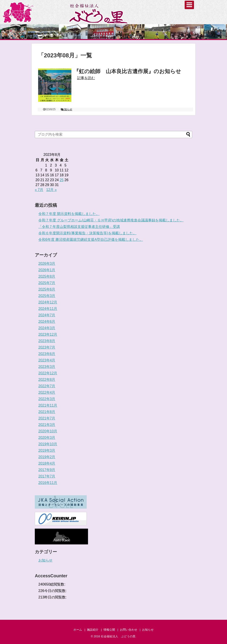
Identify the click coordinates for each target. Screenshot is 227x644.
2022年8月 (46, 379)
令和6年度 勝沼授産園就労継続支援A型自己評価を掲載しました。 (90, 239)
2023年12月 (47, 334)
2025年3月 (46, 296)
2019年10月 (47, 444)
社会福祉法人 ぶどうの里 (118, 636)
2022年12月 (47, 373)
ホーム (77, 629)
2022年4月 (46, 392)
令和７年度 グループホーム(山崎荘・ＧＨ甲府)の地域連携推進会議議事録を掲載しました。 (111, 220)
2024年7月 (46, 315)
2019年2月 (46, 457)
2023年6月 (46, 354)
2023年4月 (46, 360)
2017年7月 (46, 476)
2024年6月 (46, 321)
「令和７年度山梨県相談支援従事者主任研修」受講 (79, 227)
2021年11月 (47, 405)
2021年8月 (46, 412)
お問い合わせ (128, 629)
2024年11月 (47, 309)
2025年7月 (46, 283)
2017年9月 (46, 470)
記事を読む (86, 78)
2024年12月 (47, 302)
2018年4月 (46, 463)
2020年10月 (47, 431)
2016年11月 (47, 483)
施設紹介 (92, 629)
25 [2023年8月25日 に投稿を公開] (62, 180)
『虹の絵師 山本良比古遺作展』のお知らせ (127, 71)
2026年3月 (46, 263)
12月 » (51, 190)
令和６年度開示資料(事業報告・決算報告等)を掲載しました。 (87, 233)
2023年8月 (46, 341)
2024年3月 (46, 328)
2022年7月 (46, 386)
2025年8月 (46, 276)
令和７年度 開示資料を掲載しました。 (69, 214)
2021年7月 (46, 418)
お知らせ (67, 109)
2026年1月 (46, 270)
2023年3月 (46, 367)
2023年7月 (46, 347)
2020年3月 (46, 437)
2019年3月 (46, 450)
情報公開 (109, 629)
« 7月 (39, 190)
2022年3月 (46, 399)
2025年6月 (46, 289)
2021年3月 (46, 425)
